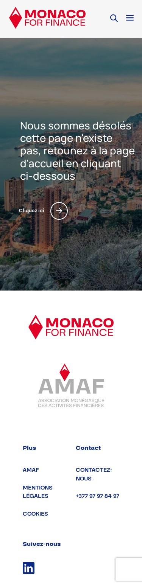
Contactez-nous (94, 474)
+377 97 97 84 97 (97, 496)
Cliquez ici (43, 211)
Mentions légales (38, 492)
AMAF (31, 470)
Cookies (35, 514)
